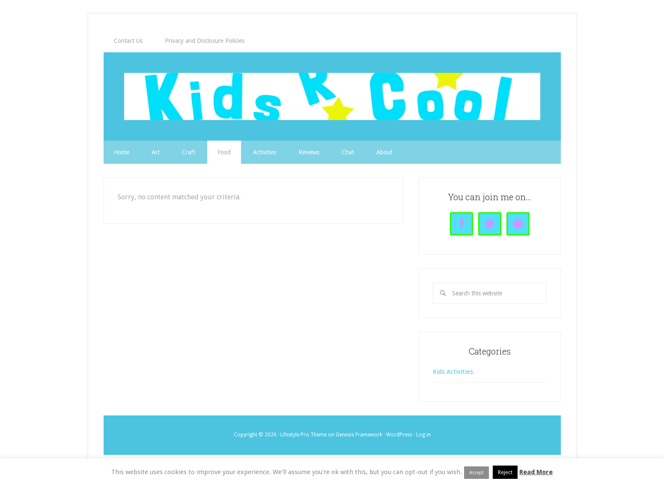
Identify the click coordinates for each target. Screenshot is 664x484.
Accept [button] (476, 472)
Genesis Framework (359, 435)
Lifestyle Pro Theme (303, 435)
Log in (423, 435)
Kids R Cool (332, 96)
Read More (536, 472)
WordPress (399, 435)
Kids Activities (453, 372)
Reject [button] (505, 472)
